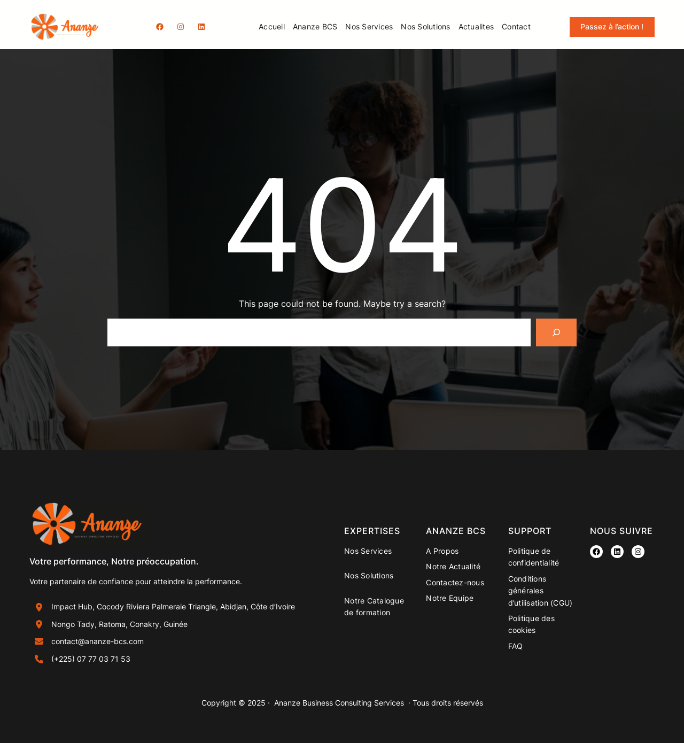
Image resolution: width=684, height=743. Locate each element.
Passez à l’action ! (611, 26)
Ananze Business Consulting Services (339, 702)
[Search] (556, 332)
